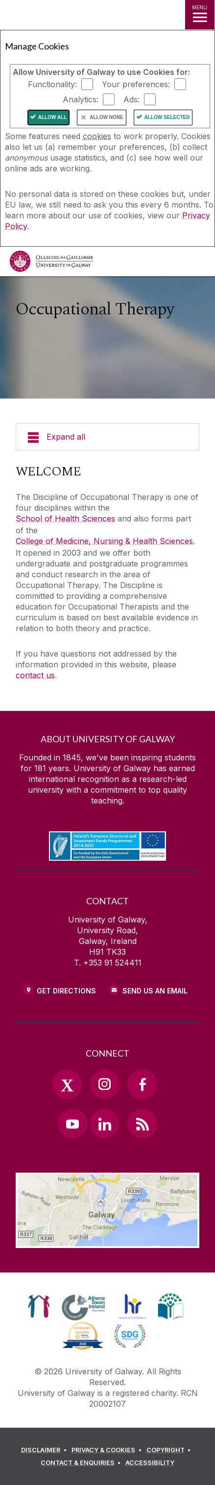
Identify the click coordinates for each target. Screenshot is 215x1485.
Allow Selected (167, 117)
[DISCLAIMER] (45, 1450)
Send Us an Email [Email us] (155, 991)
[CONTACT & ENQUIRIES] (82, 1463)
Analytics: (80, 99)
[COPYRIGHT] (170, 1450)
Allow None (106, 117)
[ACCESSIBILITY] (149, 1463)
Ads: (131, 99)
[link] (38, 1306)
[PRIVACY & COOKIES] (108, 1450)
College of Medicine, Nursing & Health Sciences (104, 541)
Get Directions (66, 991)
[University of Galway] (51, 264)
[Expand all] (107, 437)
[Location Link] (107, 1241)
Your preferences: (136, 84)
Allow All (52, 117)
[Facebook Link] (142, 1084)
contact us (35, 675)
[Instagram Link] (104, 1084)
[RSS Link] (142, 1123)
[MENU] (200, 14)
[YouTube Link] (72, 1123)
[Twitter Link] (67, 1084)
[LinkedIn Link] (104, 1123)
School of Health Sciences (65, 518)
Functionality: (52, 84)
